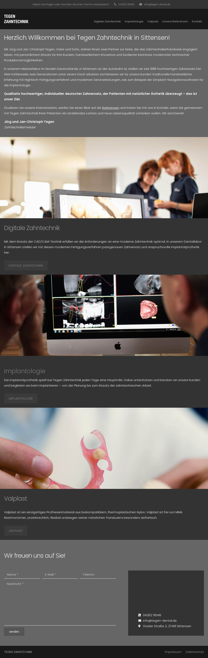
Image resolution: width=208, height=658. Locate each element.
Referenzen (110, 108)
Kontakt (197, 21)
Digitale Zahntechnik (107, 21)
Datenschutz (195, 652)
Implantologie (134, 21)
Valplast (152, 21)
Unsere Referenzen (175, 21)
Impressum (173, 652)
